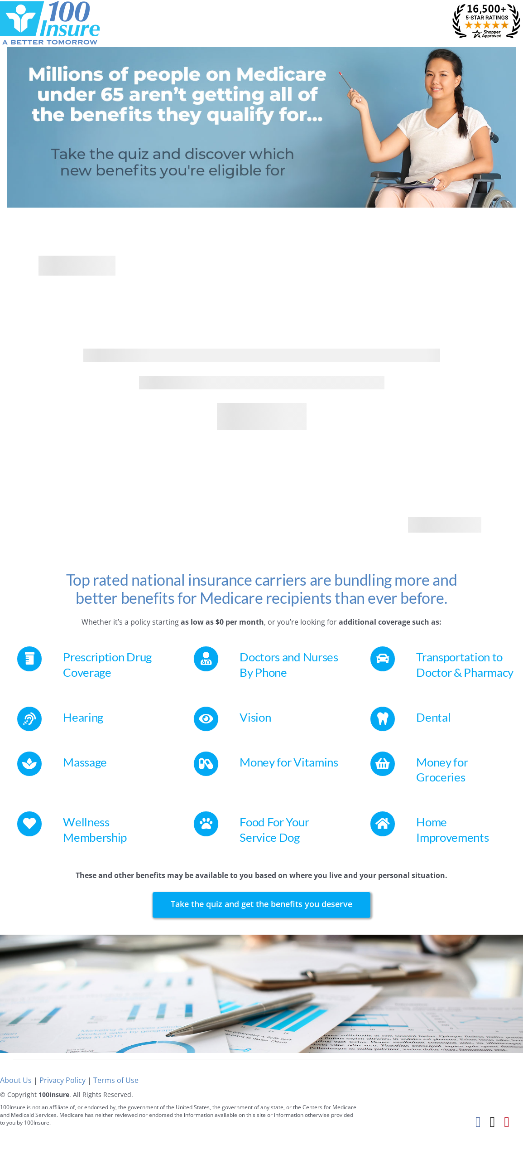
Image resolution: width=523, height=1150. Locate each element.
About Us (16, 1080)
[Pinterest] (506, 1121)
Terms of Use (116, 1080)
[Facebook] (478, 1121)
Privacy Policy (62, 1080)
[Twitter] (492, 1121)
